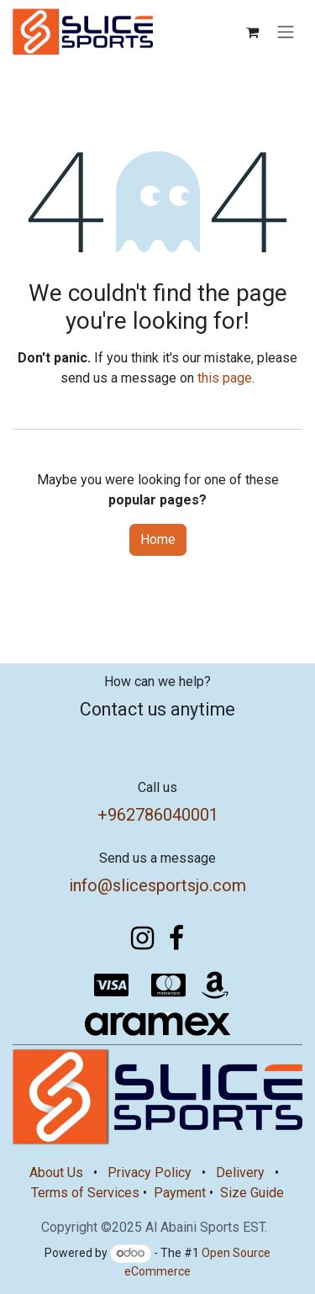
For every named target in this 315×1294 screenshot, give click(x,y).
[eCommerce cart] (252, 32)
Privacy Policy (150, 1172)
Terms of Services (85, 1193)
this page (224, 378)
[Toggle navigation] (285, 32)
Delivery (240, 1172)
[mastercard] (168, 985)
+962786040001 (157, 815)
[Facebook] (176, 938)
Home (158, 539)
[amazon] (215, 985)
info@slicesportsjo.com (157, 885)
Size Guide (252, 1193)
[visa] (111, 985)
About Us (56, 1172)
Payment (180, 1193)
